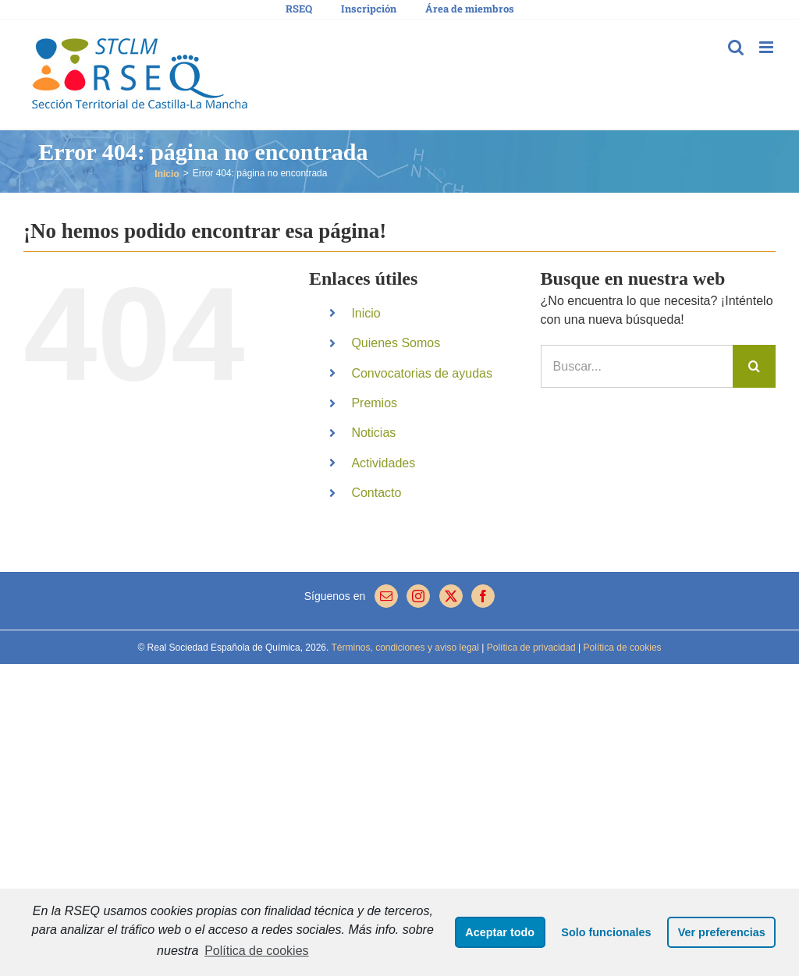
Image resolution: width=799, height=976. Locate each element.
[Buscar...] (637, 366)
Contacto (376, 492)
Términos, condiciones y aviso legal (403, 647)
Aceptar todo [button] (499, 932)
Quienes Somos (395, 343)
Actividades (383, 463)
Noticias (373, 432)
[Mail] (386, 596)
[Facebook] (483, 596)
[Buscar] (754, 366)
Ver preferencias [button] (721, 932)
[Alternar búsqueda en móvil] (736, 47)
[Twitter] (451, 596)
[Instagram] (418, 596)
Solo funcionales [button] (606, 932)
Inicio (365, 313)
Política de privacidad (529, 647)
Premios (374, 403)
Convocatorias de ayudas (421, 373)
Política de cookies (256, 950)
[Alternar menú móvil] (767, 47)
